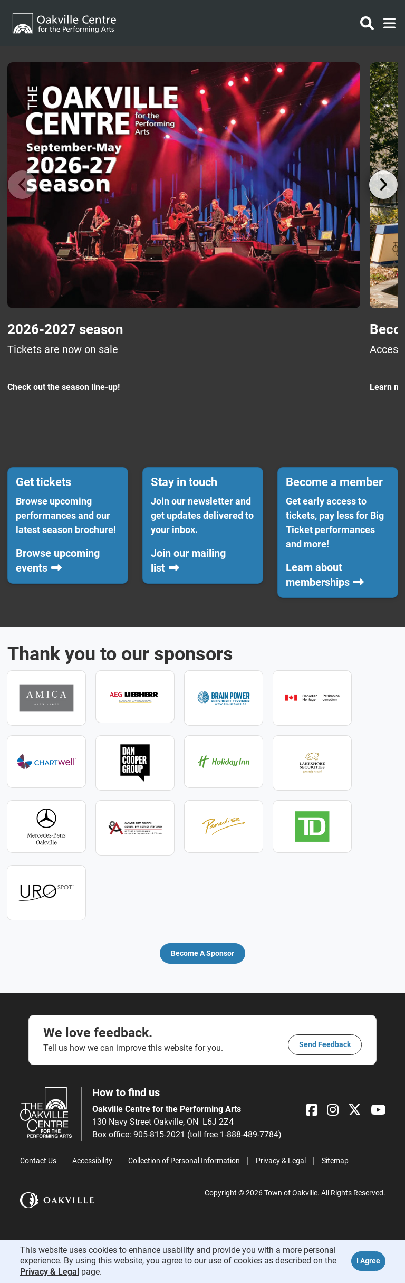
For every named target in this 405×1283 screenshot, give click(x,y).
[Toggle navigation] (386, 23)
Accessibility (92, 1160)
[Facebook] (311, 1110)
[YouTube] (378, 1110)
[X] (354, 1110)
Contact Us (38, 1160)
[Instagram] (333, 1110)
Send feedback (325, 1044)
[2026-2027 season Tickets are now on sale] (183, 228)
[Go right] (383, 184)
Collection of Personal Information (184, 1160)
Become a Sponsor (202, 953)
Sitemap (335, 1160)
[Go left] (22, 184)
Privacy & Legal (281, 1160)
